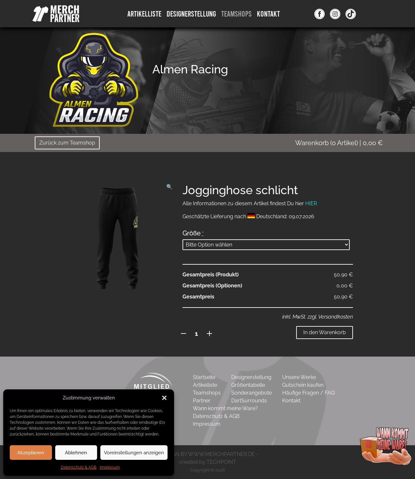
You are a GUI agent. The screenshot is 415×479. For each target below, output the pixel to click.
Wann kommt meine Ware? (225, 408)
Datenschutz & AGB (78, 467)
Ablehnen (76, 453)
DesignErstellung (191, 13)
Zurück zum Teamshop (67, 143)
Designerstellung (251, 377)
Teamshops (236, 13)
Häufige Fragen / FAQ (308, 393)
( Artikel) (339, 143)
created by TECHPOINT (207, 462)
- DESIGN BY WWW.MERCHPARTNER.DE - (207, 454)
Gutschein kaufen (302, 385)
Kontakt (268, 13)
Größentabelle (248, 385)
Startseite (204, 377)
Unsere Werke (299, 377)
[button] (164, 398)
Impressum (110, 467)
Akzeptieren (30, 453)
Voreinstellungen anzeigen (134, 453)
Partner (201, 400)
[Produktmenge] (196, 333)
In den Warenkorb (324, 332)
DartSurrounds (249, 400)
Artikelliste (144, 13)
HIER (311, 203)
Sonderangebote (251, 393)
